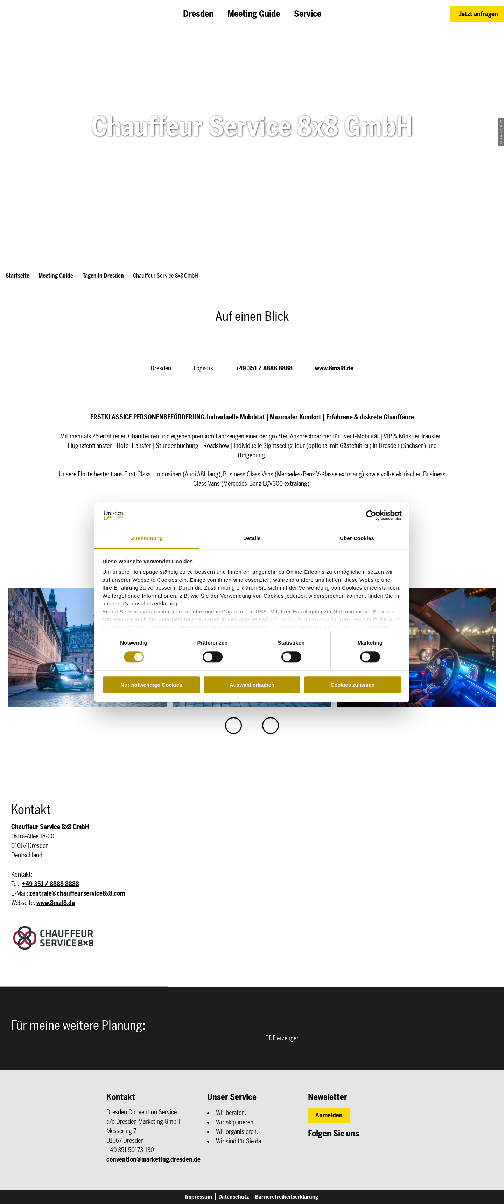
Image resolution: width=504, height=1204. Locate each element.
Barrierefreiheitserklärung (286, 1196)
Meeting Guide (55, 275)
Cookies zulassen (353, 685)
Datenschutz (233, 1196)
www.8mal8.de (334, 368)
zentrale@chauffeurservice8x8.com (77, 893)
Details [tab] (252, 539)
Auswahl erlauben (252, 685)
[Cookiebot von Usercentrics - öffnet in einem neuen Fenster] (371, 515)
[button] (477, 14)
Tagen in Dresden (103, 275)
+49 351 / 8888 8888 (264, 368)
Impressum (198, 1196)
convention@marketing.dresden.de (153, 1159)
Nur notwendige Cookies (151, 685)
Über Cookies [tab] (357, 539)
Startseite (17, 275)
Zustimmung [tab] (147, 539)
